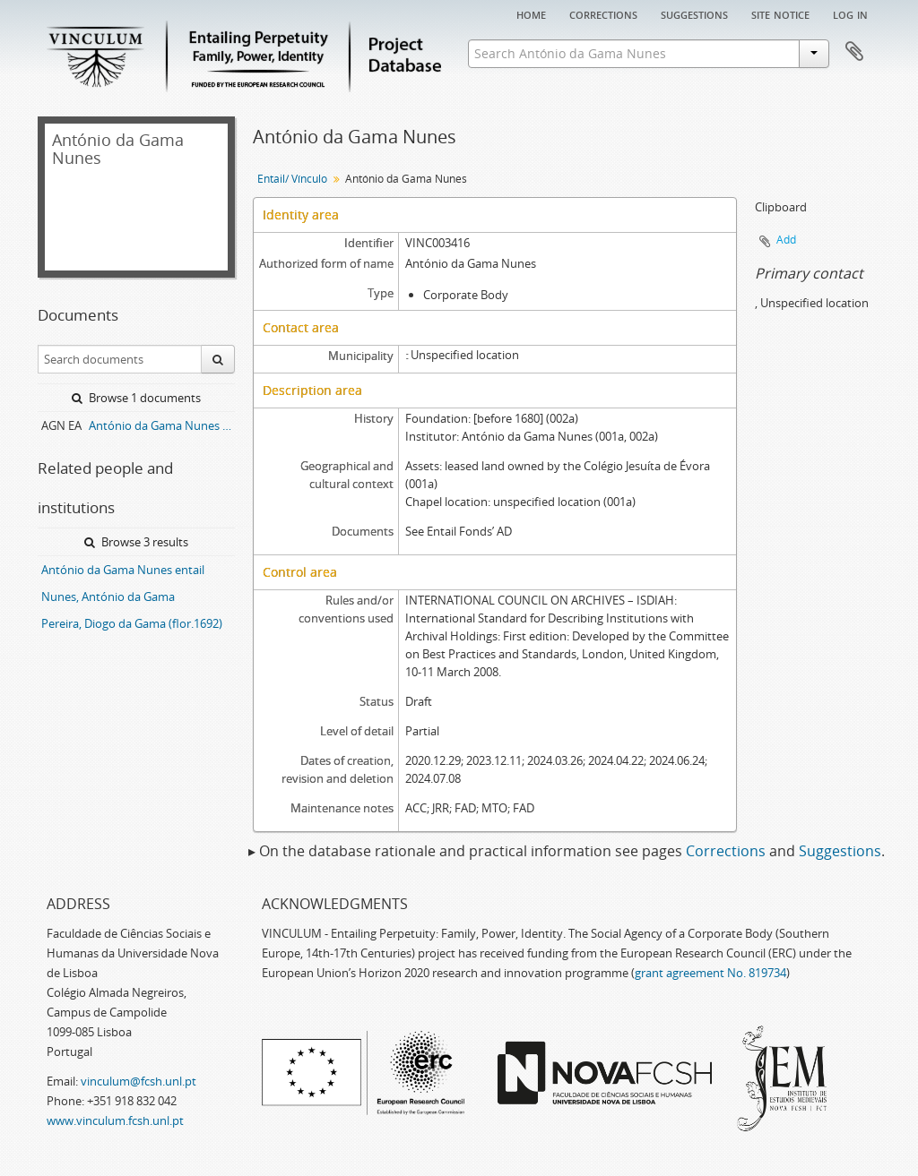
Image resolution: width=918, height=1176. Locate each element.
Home (531, 13)
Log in (850, 13)
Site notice (780, 13)
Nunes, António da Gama (108, 596)
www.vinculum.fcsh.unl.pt (115, 1120)
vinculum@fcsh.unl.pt (138, 1081)
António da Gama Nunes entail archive (162, 425)
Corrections (603, 13)
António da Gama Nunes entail (122, 570)
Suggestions (694, 13)
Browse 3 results (136, 542)
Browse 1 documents (136, 398)
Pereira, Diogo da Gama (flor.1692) (131, 623)
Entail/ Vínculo (292, 178)
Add (786, 239)
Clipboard (854, 52)
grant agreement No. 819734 (710, 973)
